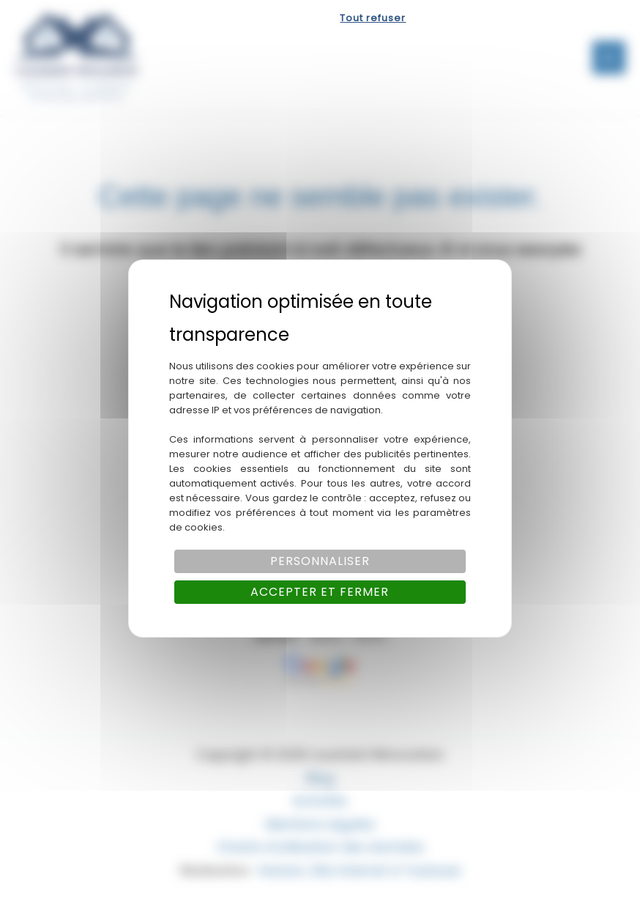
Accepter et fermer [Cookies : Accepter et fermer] (319, 591)
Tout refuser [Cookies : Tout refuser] (373, 18)
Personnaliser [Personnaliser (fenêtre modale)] (320, 561)
